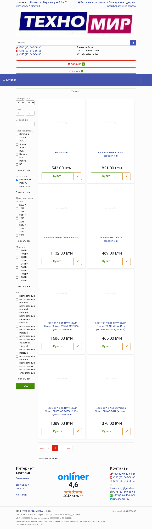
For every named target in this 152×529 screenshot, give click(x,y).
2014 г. (22, 215)
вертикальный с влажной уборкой (27, 319)
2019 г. (22, 231)
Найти (25, 386)
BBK (21, 151)
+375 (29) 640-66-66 (28, 47)
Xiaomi (22, 137)
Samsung (24, 134)
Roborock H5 (61, 152)
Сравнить (76, 71)
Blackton (23, 154)
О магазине (22, 478)
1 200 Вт (23, 257)
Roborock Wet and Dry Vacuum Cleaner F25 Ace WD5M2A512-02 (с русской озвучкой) (61, 326)
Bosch (22, 160)
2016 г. (22, 221)
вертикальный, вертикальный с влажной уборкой (27, 341)
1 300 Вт (23, 267)
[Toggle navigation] (144, 80)
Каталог (9, 80)
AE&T (22, 140)
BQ (20, 164)
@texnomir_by (119, 499)
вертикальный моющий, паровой (27, 309)
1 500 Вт (23, 277)
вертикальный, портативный (27, 364)
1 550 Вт (23, 280)
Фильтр (76, 91)
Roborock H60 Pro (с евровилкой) (61, 237)
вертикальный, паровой (27, 358)
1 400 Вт (23, 274)
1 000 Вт (23, 250)
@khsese (131, 511)
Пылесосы (25, 179)
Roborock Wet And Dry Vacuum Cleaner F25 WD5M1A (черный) (110, 410)
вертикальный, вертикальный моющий (27, 329)
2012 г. (22, 208)
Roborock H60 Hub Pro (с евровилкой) (110, 154)
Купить (57, 176)
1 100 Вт (23, 253)
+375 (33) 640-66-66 (28, 50)
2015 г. (22, 218)
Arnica (22, 144)
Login (48, 511)
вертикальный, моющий (27, 351)
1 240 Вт (23, 260)
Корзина (76, 64)
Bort (21, 157)
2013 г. (22, 211)
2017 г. (22, 225)
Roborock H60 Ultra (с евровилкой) (111, 239)
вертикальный (27, 296)
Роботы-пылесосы (24, 185)
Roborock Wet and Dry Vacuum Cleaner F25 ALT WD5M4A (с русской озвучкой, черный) (110, 326)
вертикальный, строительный (27, 371)
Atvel (21, 147)
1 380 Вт (23, 270)
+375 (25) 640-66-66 (28, 54)
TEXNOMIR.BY (35, 511)
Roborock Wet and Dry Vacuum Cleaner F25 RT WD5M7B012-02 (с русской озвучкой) (61, 411)
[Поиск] (73, 43)
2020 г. (22, 235)
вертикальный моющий (27, 301)
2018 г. (22, 228)
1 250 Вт (23, 263)
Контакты (21, 494)
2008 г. (22, 205)
